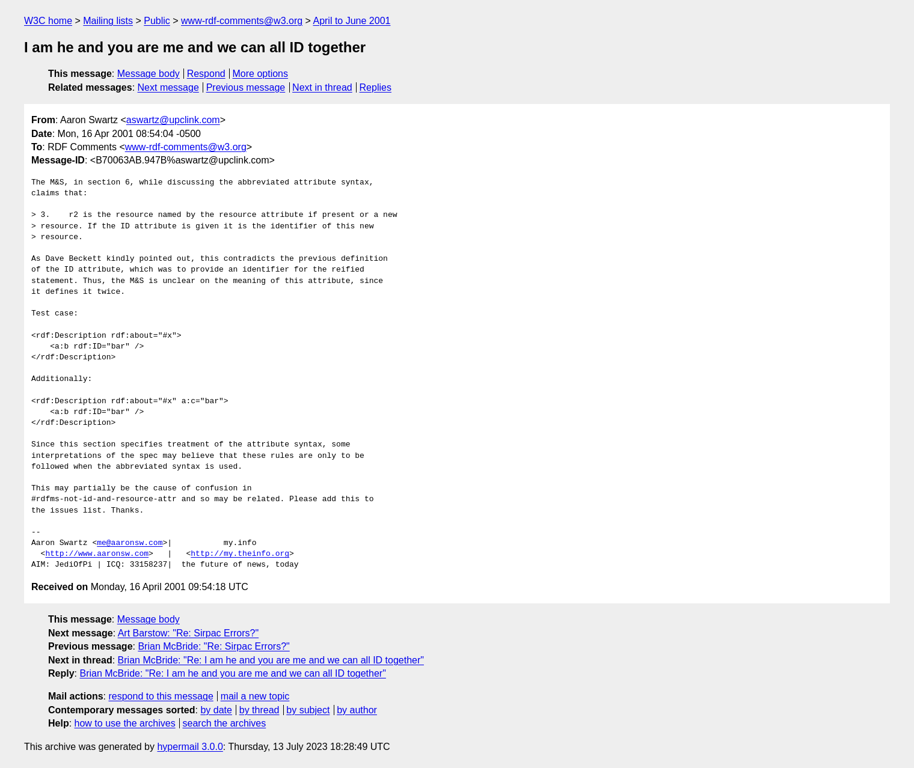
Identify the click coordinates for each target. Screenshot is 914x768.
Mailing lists (108, 21)
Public (157, 21)
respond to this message (160, 696)
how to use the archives (125, 723)
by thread (259, 710)
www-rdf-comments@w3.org (241, 21)
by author (357, 710)
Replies (375, 87)
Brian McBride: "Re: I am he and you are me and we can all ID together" (271, 660)
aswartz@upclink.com (173, 120)
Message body (148, 74)
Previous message (246, 87)
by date (216, 710)
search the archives (224, 723)
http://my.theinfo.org (240, 554)
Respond (206, 74)
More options (261, 74)
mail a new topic (255, 696)
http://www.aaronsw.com (97, 554)
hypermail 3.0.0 (189, 747)
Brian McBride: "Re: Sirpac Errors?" (213, 646)
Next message (168, 87)
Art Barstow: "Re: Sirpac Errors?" (188, 633)
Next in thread (322, 87)
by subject (308, 710)
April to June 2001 (351, 21)
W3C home (48, 21)
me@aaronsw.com (129, 543)
